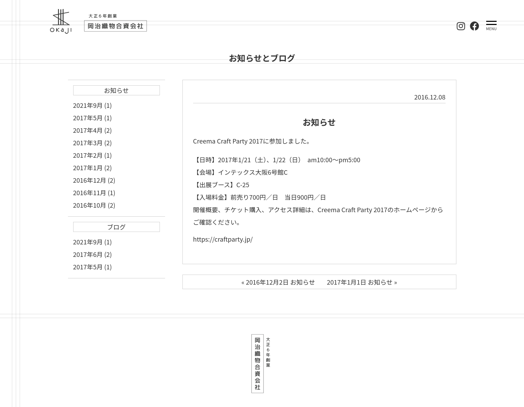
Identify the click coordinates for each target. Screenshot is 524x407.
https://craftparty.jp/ (223, 238)
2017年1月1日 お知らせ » (362, 281)
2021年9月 (88, 105)
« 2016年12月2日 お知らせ (278, 281)
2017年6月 (88, 254)
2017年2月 (88, 154)
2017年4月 (88, 130)
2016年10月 (89, 204)
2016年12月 (89, 179)
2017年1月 (88, 167)
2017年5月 (88, 117)
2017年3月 (88, 142)
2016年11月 (89, 192)
